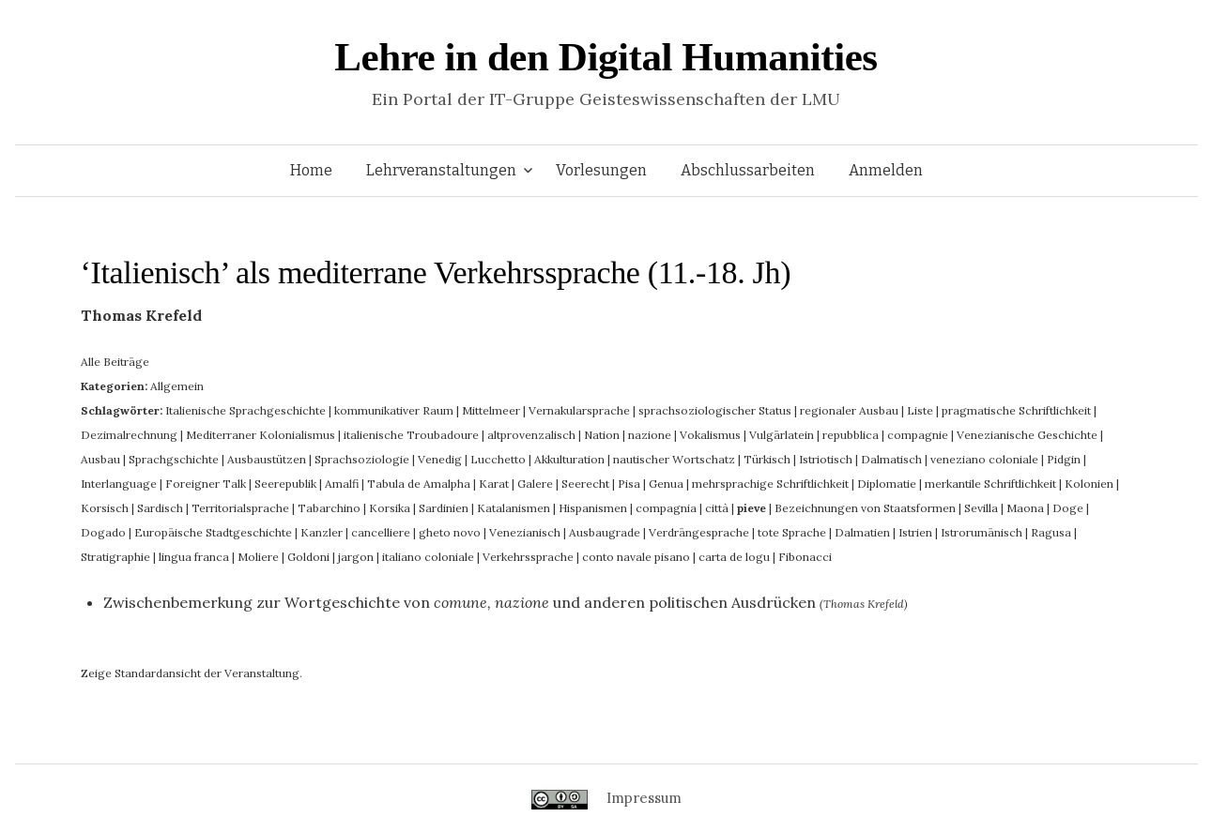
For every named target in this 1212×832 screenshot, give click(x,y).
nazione (649, 435)
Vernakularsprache (579, 410)
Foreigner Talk (205, 484)
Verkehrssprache (528, 557)
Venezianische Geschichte (1027, 435)
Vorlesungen (601, 170)
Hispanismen (593, 508)
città (717, 508)
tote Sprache (792, 532)
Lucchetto (498, 459)
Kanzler (321, 532)
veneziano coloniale (984, 459)
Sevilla (981, 508)
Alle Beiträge (115, 362)
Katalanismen (513, 508)
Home (311, 170)
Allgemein (177, 386)
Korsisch (105, 508)
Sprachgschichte (174, 459)
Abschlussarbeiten (748, 170)
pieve (751, 508)
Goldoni (308, 557)
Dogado (103, 532)
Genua (666, 484)
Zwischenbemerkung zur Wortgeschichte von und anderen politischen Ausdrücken (459, 602)
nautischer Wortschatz (674, 459)
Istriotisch (825, 459)
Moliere (258, 557)
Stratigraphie (115, 557)
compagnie (917, 435)
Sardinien (443, 508)
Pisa (629, 484)
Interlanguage (119, 484)
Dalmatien (862, 532)
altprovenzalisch (531, 435)
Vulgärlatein (781, 435)
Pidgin (1064, 459)
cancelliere (380, 532)
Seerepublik (285, 484)
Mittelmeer (491, 410)
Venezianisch (524, 532)
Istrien (915, 532)
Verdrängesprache (699, 532)
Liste (920, 410)
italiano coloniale (428, 557)
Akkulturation (569, 459)
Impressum (644, 798)
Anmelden (886, 170)
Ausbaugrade (604, 532)
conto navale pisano (636, 557)
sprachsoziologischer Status (714, 410)
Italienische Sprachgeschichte (245, 410)
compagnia (666, 508)
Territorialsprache (240, 508)
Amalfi (342, 484)
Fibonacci (805, 557)
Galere (535, 484)
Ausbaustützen (266, 459)
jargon (356, 557)
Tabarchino (329, 508)
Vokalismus (710, 435)
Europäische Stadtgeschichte (213, 532)
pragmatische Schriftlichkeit (1016, 410)
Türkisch (767, 459)
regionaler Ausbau (849, 410)
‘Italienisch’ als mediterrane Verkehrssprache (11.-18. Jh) (436, 272)
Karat (494, 484)
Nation (602, 435)
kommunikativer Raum (393, 410)
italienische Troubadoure (411, 435)
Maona (1025, 508)
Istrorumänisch (981, 532)
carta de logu (734, 557)
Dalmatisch (891, 459)
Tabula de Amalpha (418, 484)
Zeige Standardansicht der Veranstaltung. (191, 673)
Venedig (440, 459)
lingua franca (194, 557)
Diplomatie (886, 484)
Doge (1067, 508)
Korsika (389, 508)
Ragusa (1051, 532)
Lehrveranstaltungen (441, 170)
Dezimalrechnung (129, 435)
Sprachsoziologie (362, 459)
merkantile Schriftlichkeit (990, 484)
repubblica (850, 435)
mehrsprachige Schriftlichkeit (770, 484)
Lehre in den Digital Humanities (605, 57)
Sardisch (160, 508)
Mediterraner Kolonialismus (260, 435)
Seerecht (585, 484)
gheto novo (450, 532)
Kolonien (1089, 484)
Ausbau (100, 459)
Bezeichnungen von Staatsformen (865, 508)
